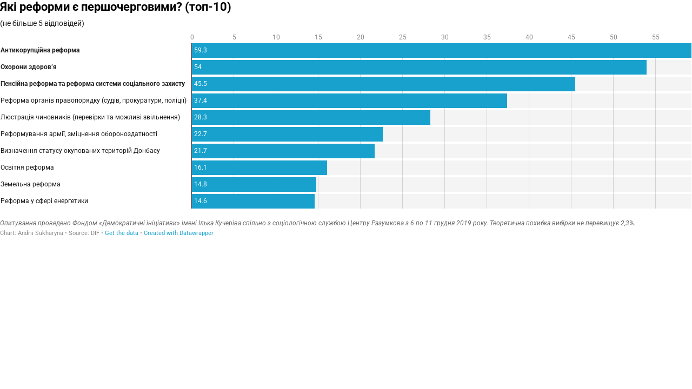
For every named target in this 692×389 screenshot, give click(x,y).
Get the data (121, 233)
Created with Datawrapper (179, 233)
